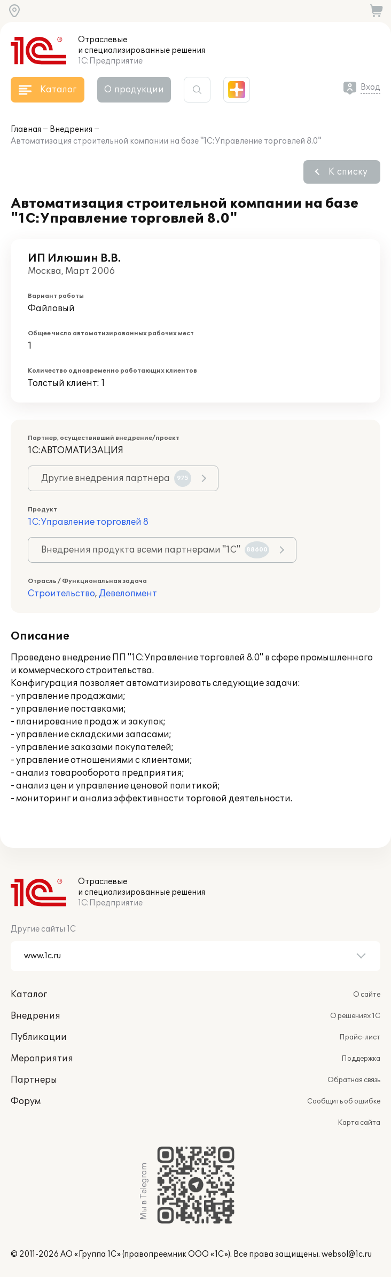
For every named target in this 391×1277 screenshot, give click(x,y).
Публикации (39, 1037)
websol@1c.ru (347, 1254)
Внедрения (71, 129)
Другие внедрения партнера (116, 478)
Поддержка (360, 1058)
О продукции (134, 89)
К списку (348, 172)
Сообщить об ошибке (343, 1101)
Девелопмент (128, 593)
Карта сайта (359, 1122)
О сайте (366, 994)
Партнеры (34, 1080)
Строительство (61, 593)
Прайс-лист (359, 1037)
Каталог (29, 994)
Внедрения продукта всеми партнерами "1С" (155, 549)
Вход (370, 87)
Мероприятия (42, 1058)
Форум (26, 1101)
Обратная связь (353, 1080)
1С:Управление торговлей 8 (88, 522)
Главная (26, 129)
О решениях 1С (355, 1016)
